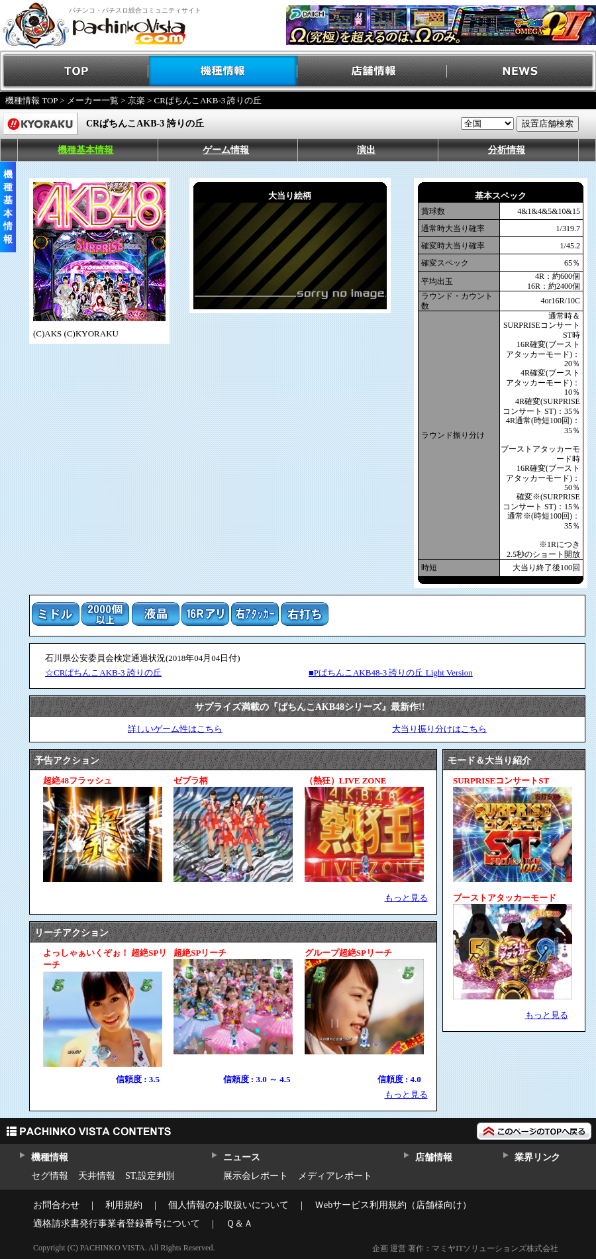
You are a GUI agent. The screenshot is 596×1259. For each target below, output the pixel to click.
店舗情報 (372, 71)
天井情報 (96, 1176)
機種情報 (223, 71)
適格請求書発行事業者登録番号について (116, 1224)
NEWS (521, 71)
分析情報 (506, 150)
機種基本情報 (85, 150)
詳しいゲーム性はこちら (175, 729)
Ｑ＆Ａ (239, 1224)
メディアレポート (335, 1176)
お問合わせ (56, 1205)
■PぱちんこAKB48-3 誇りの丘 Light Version (391, 673)
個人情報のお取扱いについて (228, 1205)
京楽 (136, 100)
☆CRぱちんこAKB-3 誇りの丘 (103, 673)
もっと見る (406, 898)
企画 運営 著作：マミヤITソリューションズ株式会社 (465, 1248)
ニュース (241, 1157)
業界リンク (537, 1157)
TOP (74, 71)
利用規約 (123, 1205)
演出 (366, 150)
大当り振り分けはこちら (439, 729)
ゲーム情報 (226, 150)
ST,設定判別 (150, 1176)
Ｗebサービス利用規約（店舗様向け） (393, 1205)
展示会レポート (255, 1176)
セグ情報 (49, 1176)
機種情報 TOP (31, 100)
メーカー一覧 (93, 100)
